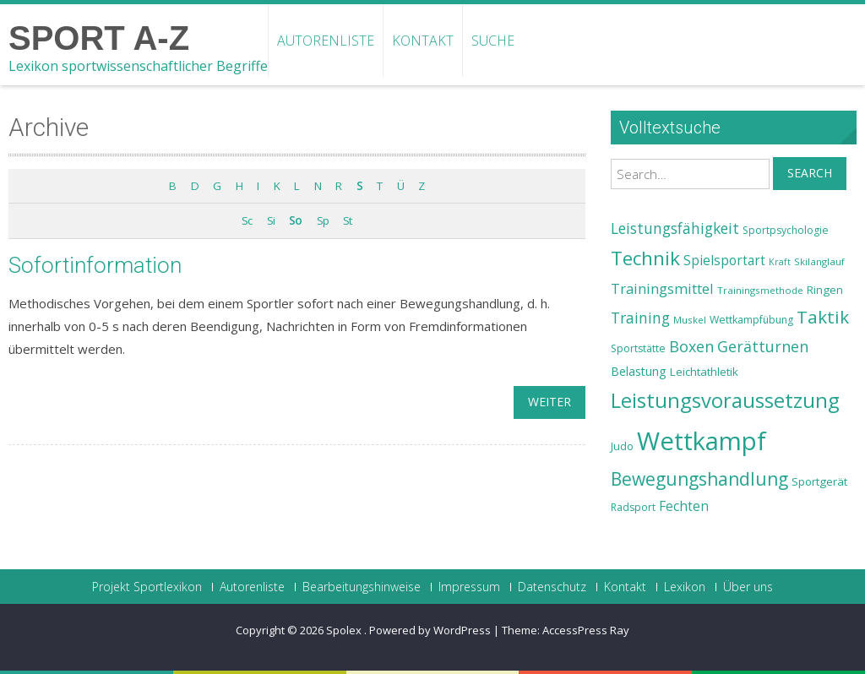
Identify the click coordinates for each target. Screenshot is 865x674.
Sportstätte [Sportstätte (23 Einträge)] (638, 348)
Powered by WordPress (430, 630)
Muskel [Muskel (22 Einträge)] (689, 319)
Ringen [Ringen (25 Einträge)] (825, 289)
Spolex (345, 630)
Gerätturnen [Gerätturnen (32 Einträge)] (762, 346)
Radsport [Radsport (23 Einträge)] (633, 507)
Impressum (469, 587)
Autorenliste (325, 40)
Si (271, 220)
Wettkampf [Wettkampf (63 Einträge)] (701, 441)
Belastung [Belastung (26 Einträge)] (638, 371)
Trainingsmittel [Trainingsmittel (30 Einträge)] (662, 288)
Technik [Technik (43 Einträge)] (645, 258)
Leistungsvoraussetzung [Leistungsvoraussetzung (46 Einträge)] (725, 400)
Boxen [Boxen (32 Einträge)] (691, 346)
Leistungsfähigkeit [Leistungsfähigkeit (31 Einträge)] (675, 228)
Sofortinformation (95, 265)
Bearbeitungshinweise (361, 587)
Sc (247, 220)
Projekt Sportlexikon (147, 587)
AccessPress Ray (585, 630)
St (347, 220)
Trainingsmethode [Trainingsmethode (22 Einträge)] (760, 290)
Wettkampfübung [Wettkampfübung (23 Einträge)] (751, 320)
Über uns (748, 587)
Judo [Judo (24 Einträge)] (622, 446)
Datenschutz (552, 587)
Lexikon (684, 587)
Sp (323, 220)
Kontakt (423, 40)
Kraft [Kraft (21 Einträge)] (780, 262)
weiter (549, 402)
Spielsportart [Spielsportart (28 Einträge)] (724, 260)
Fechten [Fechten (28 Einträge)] (684, 506)
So (295, 220)
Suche (492, 40)
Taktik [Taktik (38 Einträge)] (823, 317)
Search (809, 173)
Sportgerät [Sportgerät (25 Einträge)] (819, 481)
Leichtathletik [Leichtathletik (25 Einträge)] (704, 371)
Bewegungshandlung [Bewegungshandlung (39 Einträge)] (699, 479)
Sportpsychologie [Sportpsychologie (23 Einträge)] (786, 230)
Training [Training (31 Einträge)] (640, 317)
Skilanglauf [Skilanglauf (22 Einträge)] (819, 261)
